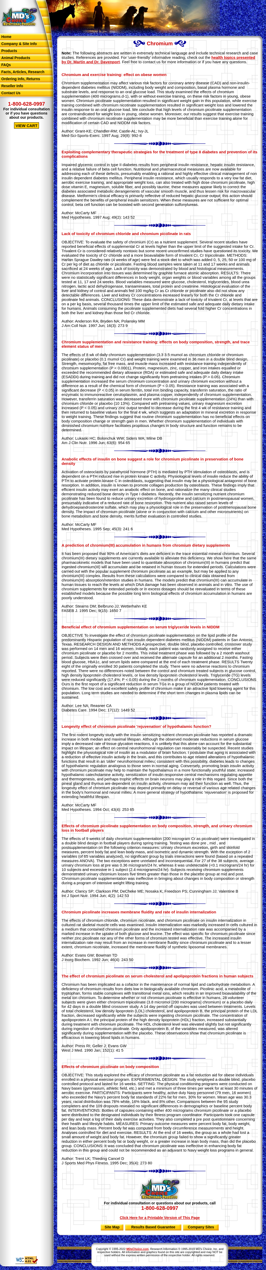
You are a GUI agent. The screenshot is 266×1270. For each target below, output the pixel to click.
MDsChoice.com (137, 1248)
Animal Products (15, 58)
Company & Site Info (19, 44)
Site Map (112, 1227)
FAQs (6, 65)
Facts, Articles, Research (22, 72)
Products (9, 51)
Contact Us (11, 93)
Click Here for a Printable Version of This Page (160, 1218)
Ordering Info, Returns (20, 79)
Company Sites (201, 1227)
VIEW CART (26, 125)
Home (6, 37)
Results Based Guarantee (153, 1227)
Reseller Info (12, 86)
